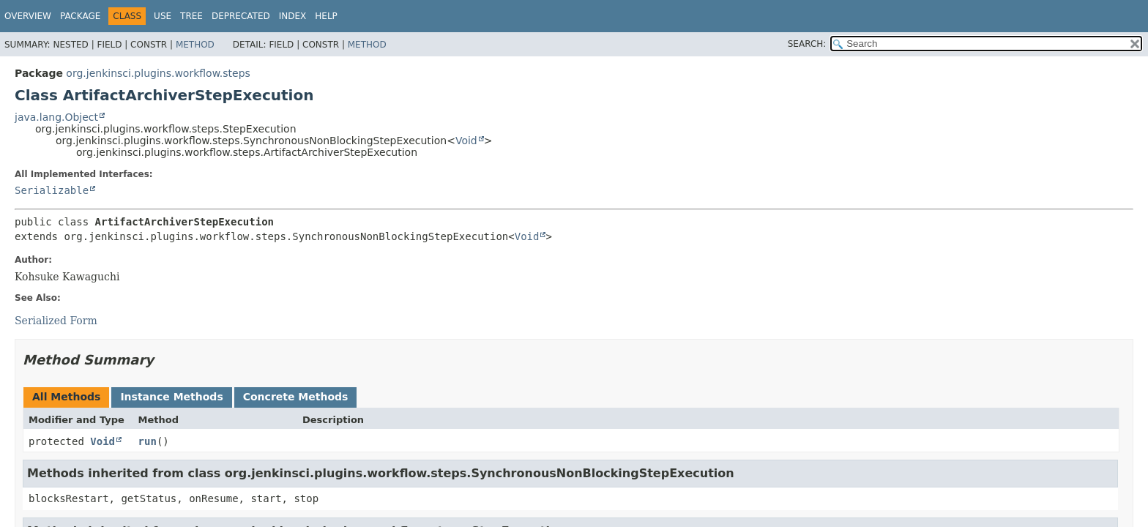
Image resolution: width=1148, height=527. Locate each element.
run (147, 441)
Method (195, 45)
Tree (191, 16)
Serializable (52, 190)
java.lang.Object (56, 117)
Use (162, 16)
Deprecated (241, 16)
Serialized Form (56, 320)
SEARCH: (807, 44)
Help (326, 16)
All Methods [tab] (66, 397)
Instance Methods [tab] (171, 397)
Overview (27, 16)
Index (293, 16)
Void (466, 140)
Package (80, 16)
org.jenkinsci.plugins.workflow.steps (158, 73)
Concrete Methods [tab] (295, 397)
